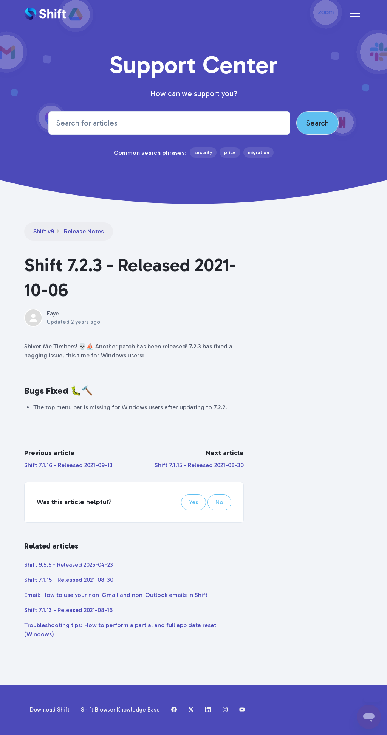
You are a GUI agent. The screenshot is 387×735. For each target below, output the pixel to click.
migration (258, 152)
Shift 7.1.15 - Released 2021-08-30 (199, 465)
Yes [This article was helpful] (193, 502)
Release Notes (84, 231)
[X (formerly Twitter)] (191, 710)
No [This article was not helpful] (219, 502)
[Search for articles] (169, 123)
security (203, 152)
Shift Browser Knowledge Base (120, 709)
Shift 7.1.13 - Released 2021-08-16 (68, 610)
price (230, 152)
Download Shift (50, 709)
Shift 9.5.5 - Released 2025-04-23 (68, 564)
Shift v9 (43, 231)
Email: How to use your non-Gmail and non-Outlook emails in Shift (115, 594)
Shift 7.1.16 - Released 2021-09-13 (68, 465)
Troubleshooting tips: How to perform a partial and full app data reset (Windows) (120, 630)
